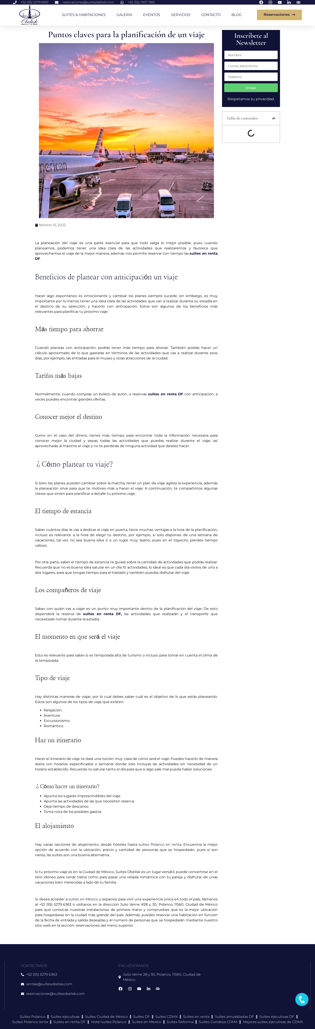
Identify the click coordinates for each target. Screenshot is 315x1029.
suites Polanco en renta (159, 844)
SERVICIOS (180, 15)
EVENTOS (151, 15)
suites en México (83, 899)
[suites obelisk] (254, 986)
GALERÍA (124, 15)
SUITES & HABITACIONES (84, 15)
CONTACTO (210, 15)
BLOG (236, 15)
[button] (273, 118)
